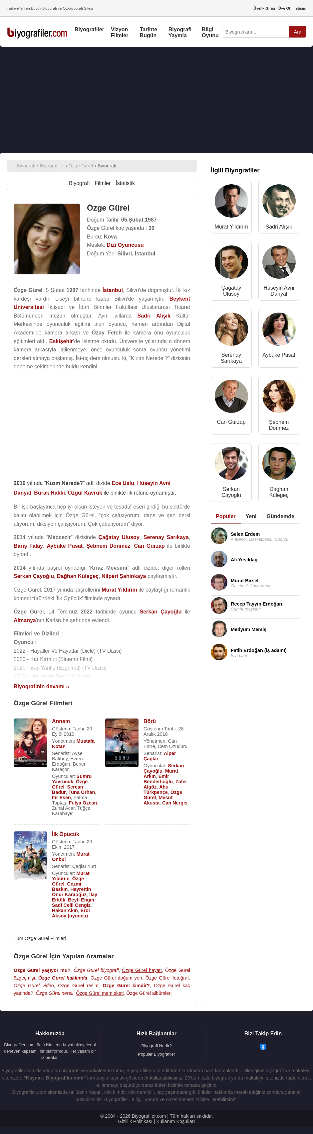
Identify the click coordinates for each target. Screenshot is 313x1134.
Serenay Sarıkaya (231, 358)
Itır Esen (61, 797)
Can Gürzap (231, 422)
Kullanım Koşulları (175, 1121)
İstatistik (125, 183)
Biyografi (79, 183)
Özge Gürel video (34, 985)
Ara (297, 32)
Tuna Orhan (82, 792)
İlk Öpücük (65, 834)
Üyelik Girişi (264, 8)
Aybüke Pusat (278, 355)
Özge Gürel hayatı (142, 970)
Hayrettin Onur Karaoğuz (71, 892)
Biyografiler (89, 29)
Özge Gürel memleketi (100, 993)
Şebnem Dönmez (279, 425)
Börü (150, 721)
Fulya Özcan (83, 802)
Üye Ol (284, 8)
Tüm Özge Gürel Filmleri (40, 938)
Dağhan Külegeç (279, 492)
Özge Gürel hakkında (62, 978)
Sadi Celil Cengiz (71, 905)
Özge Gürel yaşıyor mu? (42, 970)
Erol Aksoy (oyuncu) (71, 913)
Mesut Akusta (158, 800)
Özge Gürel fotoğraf (167, 978)
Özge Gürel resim (78, 985)
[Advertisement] (156, 99)
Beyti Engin (81, 899)
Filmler (103, 183)
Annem (61, 721)
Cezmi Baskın (66, 886)
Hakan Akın (65, 910)
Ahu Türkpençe (156, 789)
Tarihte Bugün (148, 32)
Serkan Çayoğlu (231, 492)
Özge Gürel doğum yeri (116, 978)
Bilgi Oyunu (210, 32)
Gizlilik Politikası (135, 1121)
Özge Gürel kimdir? (126, 985)
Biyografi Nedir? (156, 1045)
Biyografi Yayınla (179, 32)
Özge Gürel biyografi (96, 970)
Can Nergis (174, 802)
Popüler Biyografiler (156, 1054)
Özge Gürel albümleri (148, 993)
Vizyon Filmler (119, 32)
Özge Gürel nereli (54, 993)
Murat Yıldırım (231, 227)
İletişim (299, 8)
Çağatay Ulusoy (231, 291)
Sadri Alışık (279, 227)
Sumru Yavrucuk (72, 779)
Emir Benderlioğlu (158, 779)
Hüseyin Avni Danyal (278, 291)
